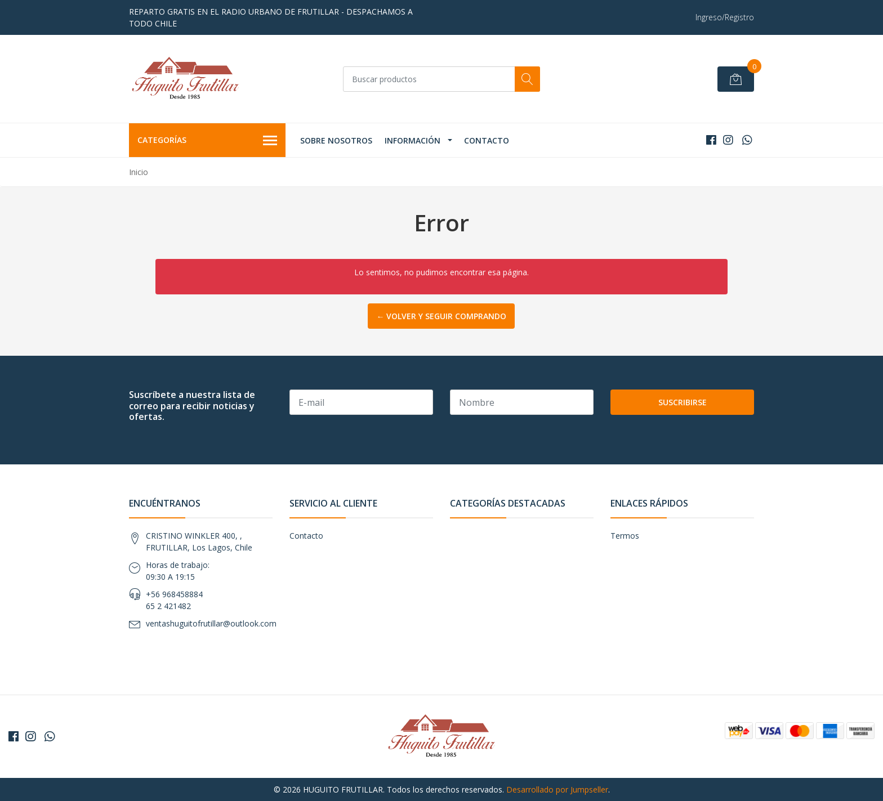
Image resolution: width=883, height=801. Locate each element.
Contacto (486, 140)
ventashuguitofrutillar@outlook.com (211, 623)
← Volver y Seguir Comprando (441, 316)
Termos (624, 535)
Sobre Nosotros (336, 140)
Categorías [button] (207, 141)
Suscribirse (682, 402)
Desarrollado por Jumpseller (557, 789)
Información (412, 140)
